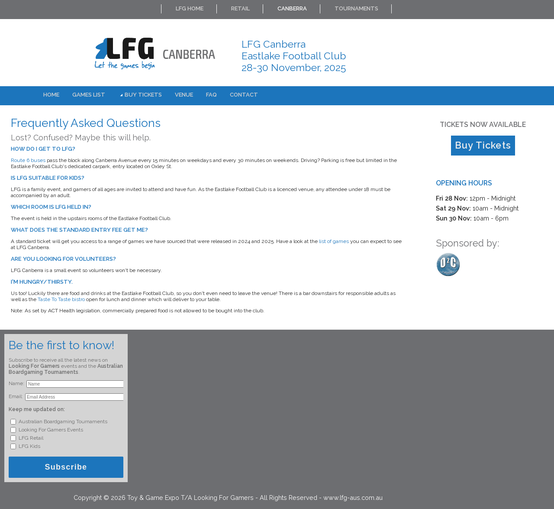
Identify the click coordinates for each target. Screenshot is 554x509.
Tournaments (356, 8)
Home (51, 94)
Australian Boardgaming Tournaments (62, 421)
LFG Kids (28, 446)
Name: (16, 383)
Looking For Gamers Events (50, 430)
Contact (244, 94)
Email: (16, 396)
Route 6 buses (28, 160)
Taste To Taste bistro (61, 299)
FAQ (211, 94)
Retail (240, 8)
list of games (334, 241)
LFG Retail (30, 438)
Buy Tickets (143, 94)
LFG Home (189, 8)
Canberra (292, 8)
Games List (88, 94)
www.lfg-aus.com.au (353, 497)
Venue (184, 94)
